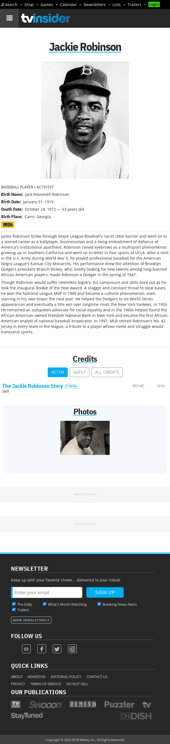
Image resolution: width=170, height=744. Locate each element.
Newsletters (95, 4)
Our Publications (38, 692)
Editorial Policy (66, 676)
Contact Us (96, 676)
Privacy (18, 683)
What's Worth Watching (67, 604)
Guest (79, 372)
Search (11, 4)
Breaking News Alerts (120, 604)
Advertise (37, 676)
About (16, 676)
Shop (29, 4)
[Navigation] (9, 18)
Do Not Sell (77, 683)
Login (154, 4)
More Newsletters (30, 620)
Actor (57, 372)
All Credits (107, 372)
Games (47, 4)
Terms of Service (45, 683)
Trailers (134, 4)
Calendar (68, 4)
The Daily (24, 604)
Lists (116, 4)
